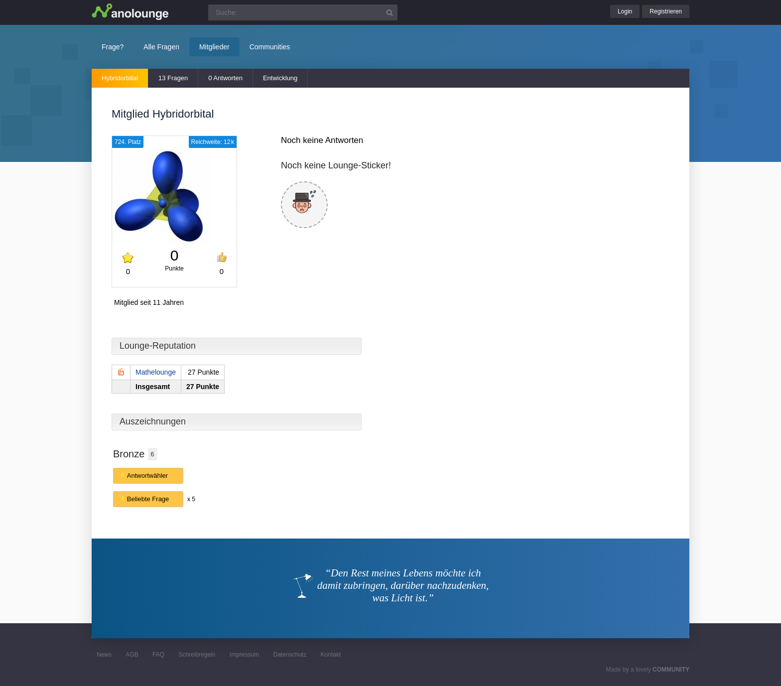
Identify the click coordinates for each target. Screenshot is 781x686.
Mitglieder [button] (214, 47)
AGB (132, 654)
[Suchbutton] (389, 12)
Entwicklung (280, 78)
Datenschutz (289, 654)
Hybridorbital (120, 78)
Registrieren (666, 11)
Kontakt (331, 654)
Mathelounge (155, 372)
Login (625, 11)
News (104, 654)
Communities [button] (270, 47)
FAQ (158, 654)
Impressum (244, 654)
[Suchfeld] (302, 12)
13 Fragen (173, 78)
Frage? (113, 47)
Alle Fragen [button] (161, 47)
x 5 (191, 499)
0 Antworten (225, 78)
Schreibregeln (196, 654)
